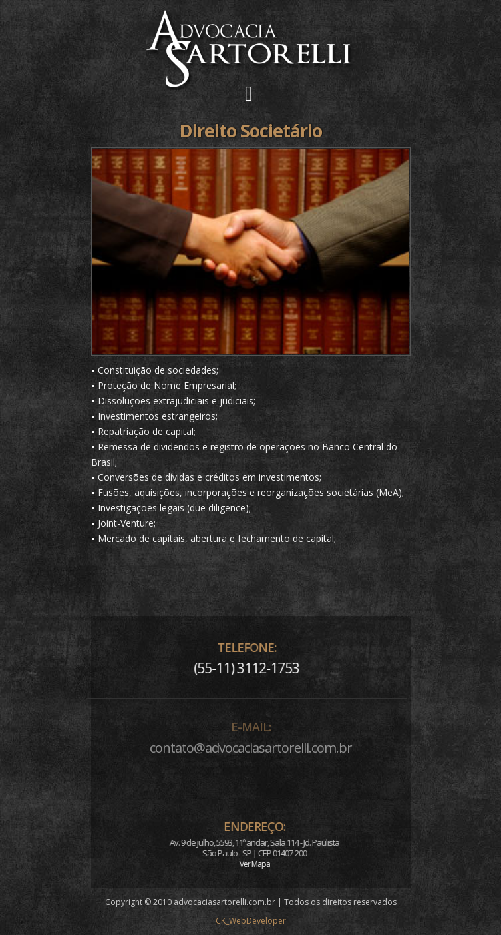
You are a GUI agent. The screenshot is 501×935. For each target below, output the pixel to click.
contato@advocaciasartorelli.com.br (251, 748)
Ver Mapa (274, 864)
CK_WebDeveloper (251, 920)
